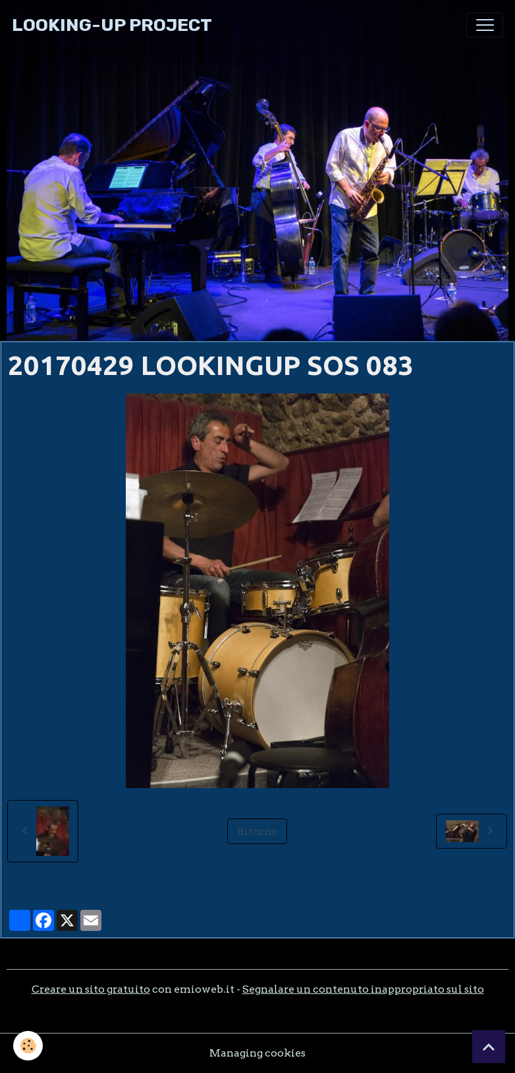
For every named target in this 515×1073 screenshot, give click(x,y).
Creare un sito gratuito (91, 989)
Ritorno (257, 831)
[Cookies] (28, 1046)
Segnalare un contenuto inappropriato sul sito (363, 989)
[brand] (112, 25)
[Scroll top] (488, 1046)
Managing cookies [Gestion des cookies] (257, 1053)
